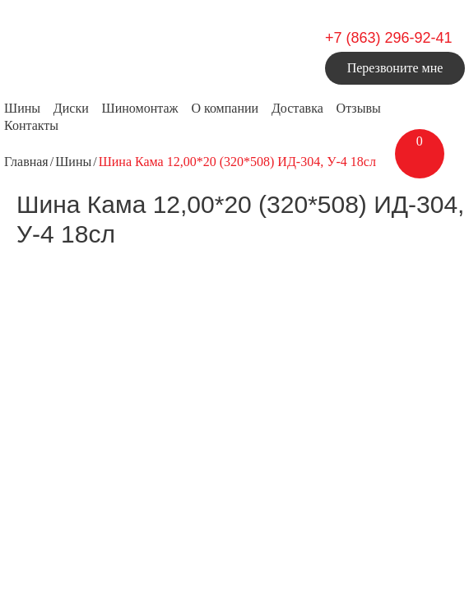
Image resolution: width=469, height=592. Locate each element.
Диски (71, 108)
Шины (22, 108)
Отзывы (359, 108)
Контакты (31, 125)
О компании (224, 108)
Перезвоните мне (395, 68)
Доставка (297, 108)
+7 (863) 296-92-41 (389, 38)
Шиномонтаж (140, 108)
